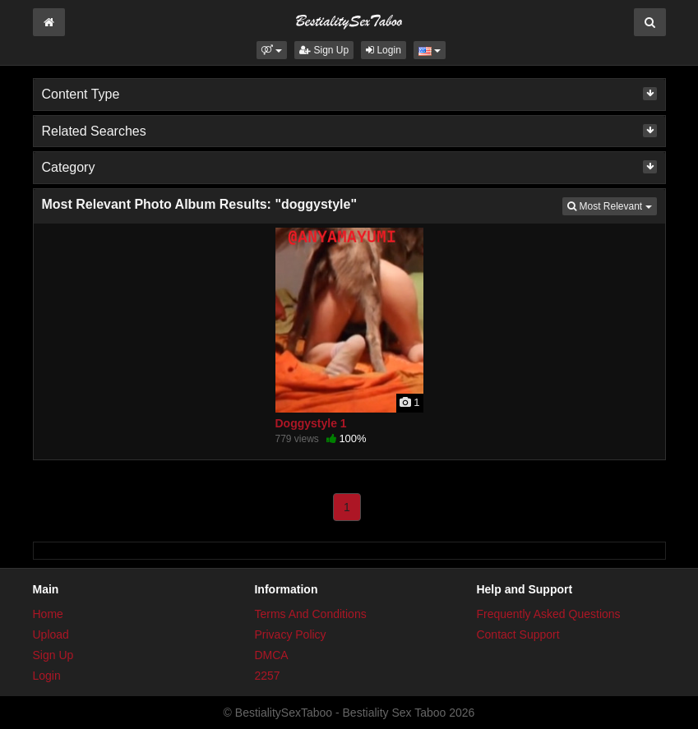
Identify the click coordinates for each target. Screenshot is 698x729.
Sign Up (324, 50)
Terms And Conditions (310, 614)
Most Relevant (611, 205)
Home (48, 614)
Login (383, 50)
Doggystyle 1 (311, 423)
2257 (267, 675)
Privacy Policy (290, 634)
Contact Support (517, 634)
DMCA (271, 655)
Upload (51, 634)
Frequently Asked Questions (548, 614)
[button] (272, 50)
